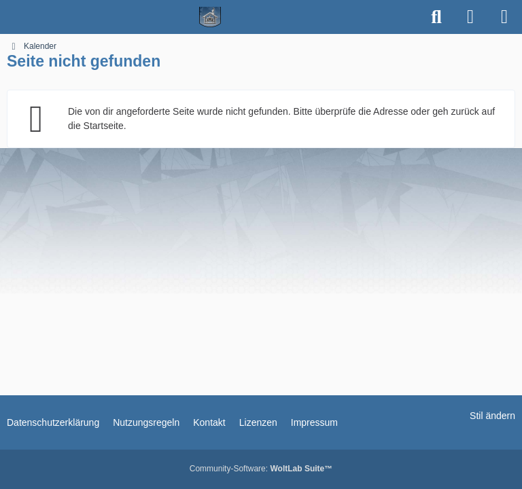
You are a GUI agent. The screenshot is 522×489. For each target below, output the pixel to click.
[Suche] (436, 17)
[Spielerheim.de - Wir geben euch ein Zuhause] (210, 17)
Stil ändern (492, 415)
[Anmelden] (470, 17)
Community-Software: (261, 468)
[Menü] (504, 17)
